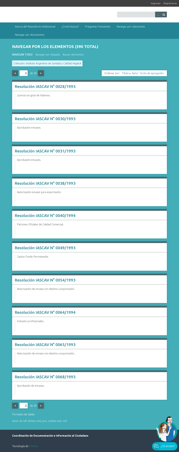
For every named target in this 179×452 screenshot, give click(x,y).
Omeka (33, 446)
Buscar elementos (73, 54)
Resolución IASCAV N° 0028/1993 (45, 86)
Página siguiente (41, 73)
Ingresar (156, 3)
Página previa (15, 73)
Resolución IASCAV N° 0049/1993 (45, 248)
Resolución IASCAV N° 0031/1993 (45, 151)
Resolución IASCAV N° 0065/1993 (45, 344)
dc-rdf (23, 420)
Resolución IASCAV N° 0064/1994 (45, 312)
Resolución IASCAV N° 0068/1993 (45, 377)
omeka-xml (54, 420)
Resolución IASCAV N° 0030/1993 (45, 119)
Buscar (164, 14)
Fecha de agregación (152, 73)
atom (15, 420)
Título (125, 73)
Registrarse (170, 3)
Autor (135, 73)
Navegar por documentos (30, 34)
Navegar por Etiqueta (47, 54)
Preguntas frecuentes (97, 26)
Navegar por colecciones (131, 26)
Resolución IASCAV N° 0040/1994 (45, 215)
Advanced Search (158, 14)
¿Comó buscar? (70, 26)
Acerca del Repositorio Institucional (35, 26)
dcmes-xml (34, 420)
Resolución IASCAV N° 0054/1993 (45, 280)
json (44, 420)
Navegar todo (22, 54)
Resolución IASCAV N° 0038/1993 (45, 183)
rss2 (64, 420)
